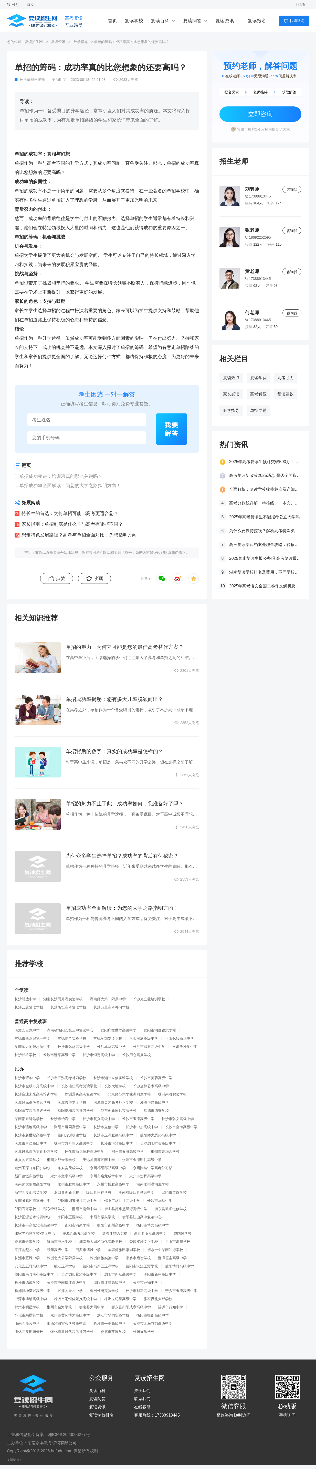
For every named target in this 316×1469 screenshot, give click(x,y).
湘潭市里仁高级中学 (31, 1143)
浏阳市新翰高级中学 (160, 1274)
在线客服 (142, 1407)
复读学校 (134, 20)
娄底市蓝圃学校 (113, 1331)
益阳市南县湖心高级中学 (34, 1274)
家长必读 (231, 394)
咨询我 (292, 190)
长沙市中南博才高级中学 (66, 1282)
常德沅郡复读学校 (107, 1038)
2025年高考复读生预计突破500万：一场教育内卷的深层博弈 (265, 461)
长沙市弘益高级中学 (74, 1046)
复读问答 (192, 20)
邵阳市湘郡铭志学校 (160, 1030)
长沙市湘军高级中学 (59, 1055)
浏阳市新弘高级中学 (120, 1274)
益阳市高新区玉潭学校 (101, 1266)
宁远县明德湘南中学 (99, 1159)
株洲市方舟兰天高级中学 (73, 1143)
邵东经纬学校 (54, 1209)
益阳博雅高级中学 (179, 1266)
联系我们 (142, 1399)
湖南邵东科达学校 (29, 1119)
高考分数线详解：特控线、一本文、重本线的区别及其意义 (265, 503)
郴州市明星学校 (27, 1307)
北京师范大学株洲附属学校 (129, 1094)
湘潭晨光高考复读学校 (32, 1102)
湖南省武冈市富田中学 (32, 1200)
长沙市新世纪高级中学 (32, 1135)
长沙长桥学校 (25, 1055)
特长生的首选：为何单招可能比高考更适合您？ (70, 513)
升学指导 (80, 42)
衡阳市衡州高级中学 (113, 1225)
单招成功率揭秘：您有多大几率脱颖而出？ (114, 699)
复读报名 (257, 20)
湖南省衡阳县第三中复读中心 (70, 1030)
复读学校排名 (101, 1415)
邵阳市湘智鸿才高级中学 (77, 1200)
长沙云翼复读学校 (29, 1007)
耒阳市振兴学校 (102, 1217)
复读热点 (231, 378)
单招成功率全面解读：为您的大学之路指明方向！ (70, 485)
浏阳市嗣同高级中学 (70, 1127)
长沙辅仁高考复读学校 (79, 1086)
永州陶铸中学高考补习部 (152, 1168)
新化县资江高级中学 (150, 1233)
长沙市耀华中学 (27, 1078)
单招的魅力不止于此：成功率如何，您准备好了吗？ (125, 803)
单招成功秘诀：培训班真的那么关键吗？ (60, 476)
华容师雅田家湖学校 (124, 1250)
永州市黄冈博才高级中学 (70, 1315)
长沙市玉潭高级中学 (138, 1119)
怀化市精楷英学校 (29, 1315)
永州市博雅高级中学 (113, 1184)
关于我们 (142, 1391)
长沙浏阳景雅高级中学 (79, 1274)
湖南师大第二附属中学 (108, 999)
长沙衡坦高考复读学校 (68, 1007)
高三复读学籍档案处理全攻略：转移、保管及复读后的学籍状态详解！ (265, 544)
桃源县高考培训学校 (78, 1233)
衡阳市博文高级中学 (152, 1225)
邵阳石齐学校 (25, 1209)
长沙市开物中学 (145, 1282)
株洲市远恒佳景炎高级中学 (75, 1299)
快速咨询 (297, 21)
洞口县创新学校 (66, 1192)
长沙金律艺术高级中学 (151, 1086)
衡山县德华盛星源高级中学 (125, 1209)
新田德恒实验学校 (29, 1176)
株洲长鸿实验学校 (104, 1290)
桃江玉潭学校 (65, 1266)
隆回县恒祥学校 (98, 1192)
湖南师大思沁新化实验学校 (100, 1241)
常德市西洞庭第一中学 (32, 1038)
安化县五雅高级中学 (31, 1266)
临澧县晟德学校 (114, 1233)
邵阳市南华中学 (84, 1209)
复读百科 (160, 20)
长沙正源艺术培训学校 (32, 1217)
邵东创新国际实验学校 (118, 1110)
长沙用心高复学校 (136, 1055)
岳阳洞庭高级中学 (143, 1038)
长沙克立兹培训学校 (149, 999)
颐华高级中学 (57, 1250)
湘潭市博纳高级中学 (31, 1299)
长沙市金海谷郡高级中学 (152, 1323)
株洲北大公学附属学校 (65, 1258)
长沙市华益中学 (159, 1200)
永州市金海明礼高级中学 (142, 1159)
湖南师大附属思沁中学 (32, 1046)
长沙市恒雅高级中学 (117, 1143)
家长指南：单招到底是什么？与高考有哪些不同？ (72, 524)
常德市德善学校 (156, 1110)
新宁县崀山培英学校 (31, 1192)
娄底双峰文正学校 (143, 1241)
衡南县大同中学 (91, 1307)
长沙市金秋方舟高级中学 (34, 1086)
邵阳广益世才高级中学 (118, 1030)
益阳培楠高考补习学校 (75, 1110)
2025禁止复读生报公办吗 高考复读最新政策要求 (265, 558)
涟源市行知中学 (170, 1307)
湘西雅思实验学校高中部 (66, 1323)
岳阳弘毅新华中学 (179, 1038)
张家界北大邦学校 (158, 1299)
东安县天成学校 (70, 1168)
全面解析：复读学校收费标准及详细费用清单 (265, 489)
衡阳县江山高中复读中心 (142, 1217)
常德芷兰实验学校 (72, 1038)
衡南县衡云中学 (27, 1323)
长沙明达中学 (25, 999)
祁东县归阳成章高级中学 (131, 1307)
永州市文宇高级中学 (66, 1176)
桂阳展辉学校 (143, 1331)
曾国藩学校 (183, 1233)
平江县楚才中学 (27, 1250)
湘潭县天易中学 (70, 1290)
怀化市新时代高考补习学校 (71, 1331)
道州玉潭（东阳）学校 (32, 1168)
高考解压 (258, 394)
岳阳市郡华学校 (177, 1241)
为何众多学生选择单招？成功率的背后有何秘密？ (122, 856)
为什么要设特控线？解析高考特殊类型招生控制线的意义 (265, 531)
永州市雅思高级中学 (74, 1184)
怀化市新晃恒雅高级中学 (84, 1151)
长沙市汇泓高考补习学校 (66, 1078)
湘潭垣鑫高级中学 (172, 1258)
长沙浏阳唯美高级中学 (158, 1143)
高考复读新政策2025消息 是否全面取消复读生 (265, 475)
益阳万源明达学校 (72, 1135)
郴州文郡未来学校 (61, 1159)
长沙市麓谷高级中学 (149, 1046)
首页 (30, 5)
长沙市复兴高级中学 (99, 1119)
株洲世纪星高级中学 (120, 1299)
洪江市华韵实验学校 (113, 1315)
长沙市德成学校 (27, 1282)
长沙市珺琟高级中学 (31, 1127)
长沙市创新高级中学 (142, 1290)
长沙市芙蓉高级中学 (156, 1078)
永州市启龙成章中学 (106, 1176)
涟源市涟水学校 (59, 1241)
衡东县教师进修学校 (170, 1209)
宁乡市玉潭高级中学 (181, 1290)
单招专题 (258, 410)
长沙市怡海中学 (63, 1119)
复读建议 (285, 394)
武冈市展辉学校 (174, 1192)
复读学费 (258, 378)
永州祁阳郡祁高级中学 (108, 1168)
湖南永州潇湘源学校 (152, 1184)
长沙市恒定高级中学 (99, 1055)
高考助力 (285, 378)
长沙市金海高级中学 (181, 1127)
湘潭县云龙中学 (27, 1030)
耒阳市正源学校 (70, 1217)
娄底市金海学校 (27, 1241)
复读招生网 (34, 42)
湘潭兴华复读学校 (72, 1102)
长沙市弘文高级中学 (178, 1119)
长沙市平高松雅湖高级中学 (36, 1225)
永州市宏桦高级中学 (145, 1176)
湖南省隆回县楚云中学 (136, 1192)
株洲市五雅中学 (27, 1258)
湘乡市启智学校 (138, 1258)
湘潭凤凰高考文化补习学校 (36, 1151)
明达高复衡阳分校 (29, 1331)
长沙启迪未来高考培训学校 (36, 1094)
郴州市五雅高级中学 (127, 1151)
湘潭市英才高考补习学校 (113, 1102)
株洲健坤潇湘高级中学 (32, 1290)
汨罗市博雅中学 (88, 1250)
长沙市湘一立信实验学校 (113, 1078)
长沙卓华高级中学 (111, 1046)
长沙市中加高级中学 (142, 1127)
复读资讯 (224, 20)
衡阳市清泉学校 (77, 1225)
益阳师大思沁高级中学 (158, 1135)
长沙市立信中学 (106, 1127)
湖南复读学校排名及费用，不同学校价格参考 (265, 572)
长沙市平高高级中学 (109, 1323)
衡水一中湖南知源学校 (165, 1250)
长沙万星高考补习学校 (111, 1007)
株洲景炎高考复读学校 (83, 1094)
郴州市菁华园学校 (165, 1151)
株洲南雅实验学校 (172, 1094)
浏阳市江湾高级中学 (109, 1282)
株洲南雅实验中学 (104, 1258)
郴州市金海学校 (59, 1307)
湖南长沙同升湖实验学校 (63, 999)
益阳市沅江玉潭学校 (142, 1266)
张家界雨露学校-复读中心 (35, 1233)
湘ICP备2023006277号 (69, 1434)
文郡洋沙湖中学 (184, 1046)
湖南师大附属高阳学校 (32, 1184)
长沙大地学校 (115, 1086)
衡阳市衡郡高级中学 (152, 1315)
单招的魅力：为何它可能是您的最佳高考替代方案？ (125, 647)
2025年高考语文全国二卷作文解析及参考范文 (265, 586)
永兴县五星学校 (27, 1159)
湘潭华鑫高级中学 (154, 1102)
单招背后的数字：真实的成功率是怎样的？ (114, 751)
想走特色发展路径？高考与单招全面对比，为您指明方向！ (81, 535)
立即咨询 (260, 114)
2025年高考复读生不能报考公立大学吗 (264, 517)
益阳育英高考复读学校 (32, 1110)
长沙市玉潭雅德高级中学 (113, 1135)
